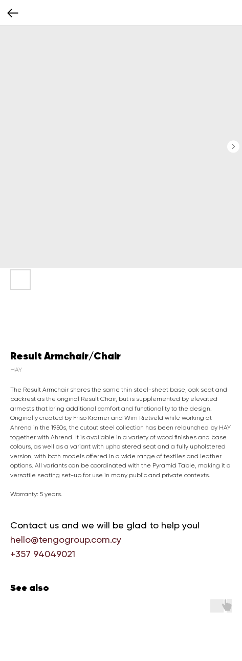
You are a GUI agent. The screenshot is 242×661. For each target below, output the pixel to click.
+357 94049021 (42, 553)
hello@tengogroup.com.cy (65, 539)
